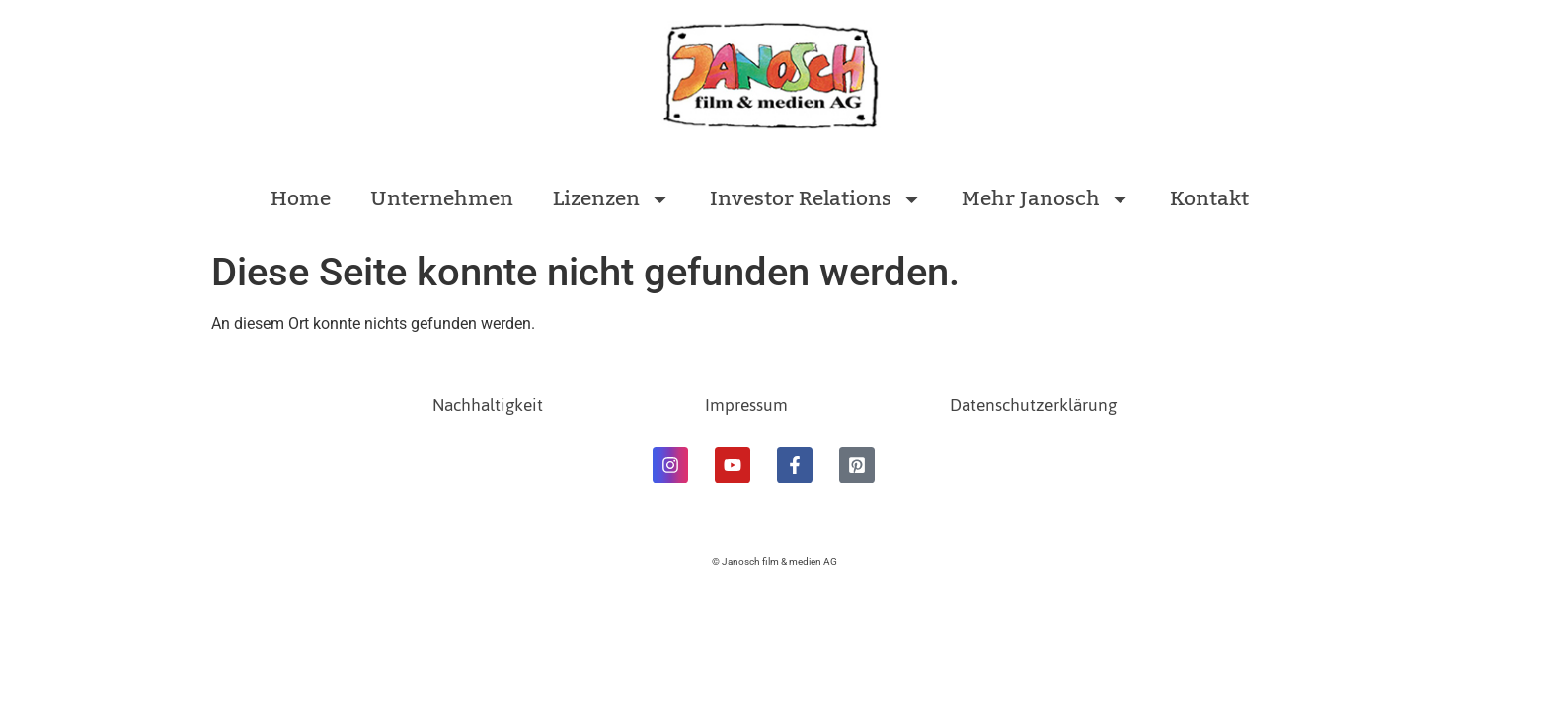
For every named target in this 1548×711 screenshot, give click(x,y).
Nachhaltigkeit (487, 405)
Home (301, 199)
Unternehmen (441, 199)
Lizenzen (611, 199)
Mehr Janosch (1046, 199)
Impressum (746, 405)
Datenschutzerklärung (1033, 405)
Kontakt (1209, 199)
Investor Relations (816, 199)
